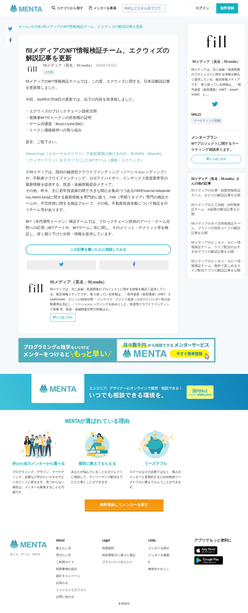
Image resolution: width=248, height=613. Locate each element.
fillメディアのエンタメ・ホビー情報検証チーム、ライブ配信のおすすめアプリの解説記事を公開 (216, 247)
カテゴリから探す (67, 8)
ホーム (24, 26)
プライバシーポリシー (117, 562)
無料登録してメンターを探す (124, 505)
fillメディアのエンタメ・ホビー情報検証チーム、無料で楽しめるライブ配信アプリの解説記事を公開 (216, 265)
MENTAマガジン (158, 568)
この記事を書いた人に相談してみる (98, 249)
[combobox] (144, 8)
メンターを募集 (102, 8)
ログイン (202, 8)
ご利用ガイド (65, 562)
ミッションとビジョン (71, 589)
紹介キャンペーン (68, 575)
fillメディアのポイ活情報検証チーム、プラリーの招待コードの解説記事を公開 (216, 228)
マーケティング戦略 (207, 120)
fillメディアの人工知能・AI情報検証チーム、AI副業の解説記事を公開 (215, 209)
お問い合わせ (65, 596)
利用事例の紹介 (66, 568)
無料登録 (227, 8)
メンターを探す (159, 547)
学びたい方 (63, 555)
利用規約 (108, 547)
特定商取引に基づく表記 (119, 555)
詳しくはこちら (63, 317)
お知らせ (62, 582)
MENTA (125, 603)
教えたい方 (63, 547)
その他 (35, 26)
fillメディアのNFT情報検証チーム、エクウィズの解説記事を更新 (93, 26)
